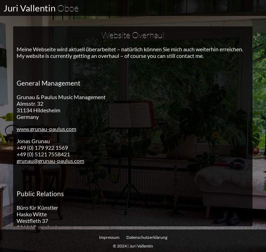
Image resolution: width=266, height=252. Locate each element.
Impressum (109, 237)
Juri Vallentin (41, 7)
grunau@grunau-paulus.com (50, 160)
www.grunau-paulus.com (46, 128)
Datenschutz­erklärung (146, 237)
